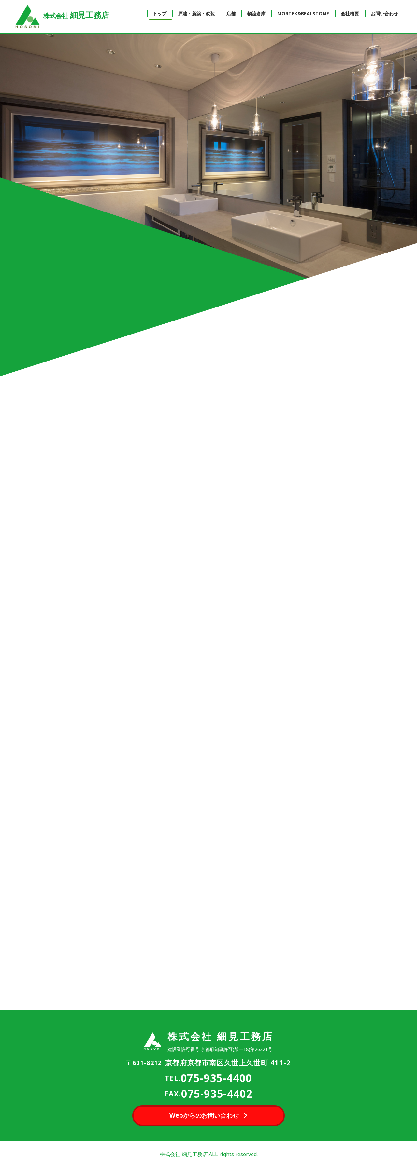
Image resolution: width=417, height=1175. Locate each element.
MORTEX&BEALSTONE (303, 13)
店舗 (231, 13)
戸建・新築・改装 (196, 13)
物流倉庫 (256, 13)
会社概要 (350, 13)
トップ (159, 13)
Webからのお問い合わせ (204, 1115)
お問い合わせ (384, 13)
